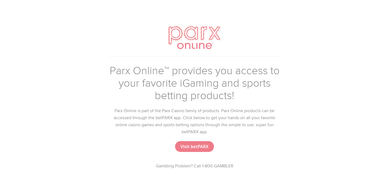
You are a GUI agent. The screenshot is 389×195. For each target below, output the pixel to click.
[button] (194, 146)
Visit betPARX (194, 146)
